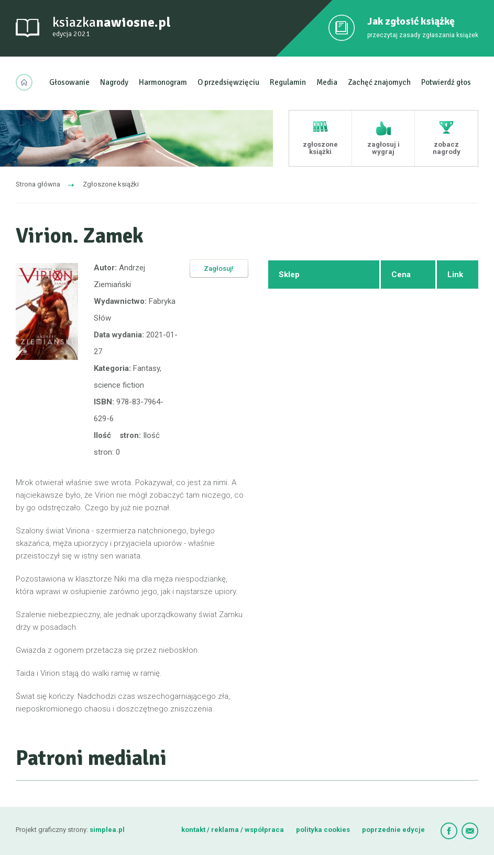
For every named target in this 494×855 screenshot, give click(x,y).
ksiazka (111, 27)
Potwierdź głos (446, 82)
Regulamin (288, 82)
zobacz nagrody (446, 148)
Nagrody (114, 82)
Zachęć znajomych (379, 82)
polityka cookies (323, 830)
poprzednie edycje (393, 830)
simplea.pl (107, 830)
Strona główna (38, 184)
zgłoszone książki (320, 148)
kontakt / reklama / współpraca (233, 830)
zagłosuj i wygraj (383, 148)
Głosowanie (69, 82)
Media (326, 82)
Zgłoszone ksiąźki (111, 184)
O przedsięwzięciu (228, 82)
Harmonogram (163, 82)
